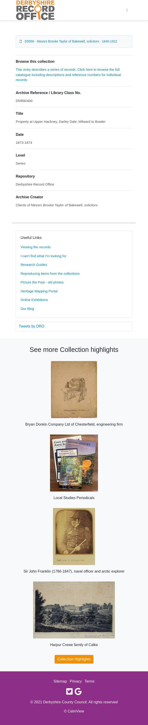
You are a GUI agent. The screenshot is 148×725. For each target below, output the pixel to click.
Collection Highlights (74, 659)
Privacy (76, 681)
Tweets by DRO (31, 326)
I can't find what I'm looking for (43, 256)
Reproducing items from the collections (50, 273)
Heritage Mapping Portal (39, 291)
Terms (90, 681)
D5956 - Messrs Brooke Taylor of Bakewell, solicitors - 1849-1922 (71, 41)
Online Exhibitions (34, 300)
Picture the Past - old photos (42, 282)
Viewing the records (35, 247)
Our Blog (27, 309)
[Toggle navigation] (127, 10)
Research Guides (34, 265)
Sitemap (60, 681)
